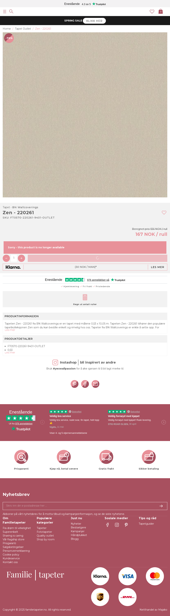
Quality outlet (45, 535)
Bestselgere (78, 527)
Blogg (75, 539)
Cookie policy (11, 554)
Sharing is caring (13, 535)
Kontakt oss (10, 562)
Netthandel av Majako (153, 609)
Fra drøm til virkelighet (17, 528)
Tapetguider (146, 523)
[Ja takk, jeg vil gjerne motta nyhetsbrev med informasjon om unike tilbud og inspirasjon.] (85, 506)
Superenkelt (10, 531)
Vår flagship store (13, 539)
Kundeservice (11, 558)
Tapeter (41, 528)
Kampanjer (77, 531)
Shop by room (46, 539)
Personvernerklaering (16, 550)
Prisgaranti (9, 543)
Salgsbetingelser (13, 547)
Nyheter (76, 523)
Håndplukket (79, 535)
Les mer (157, 267)
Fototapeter (44, 531)
